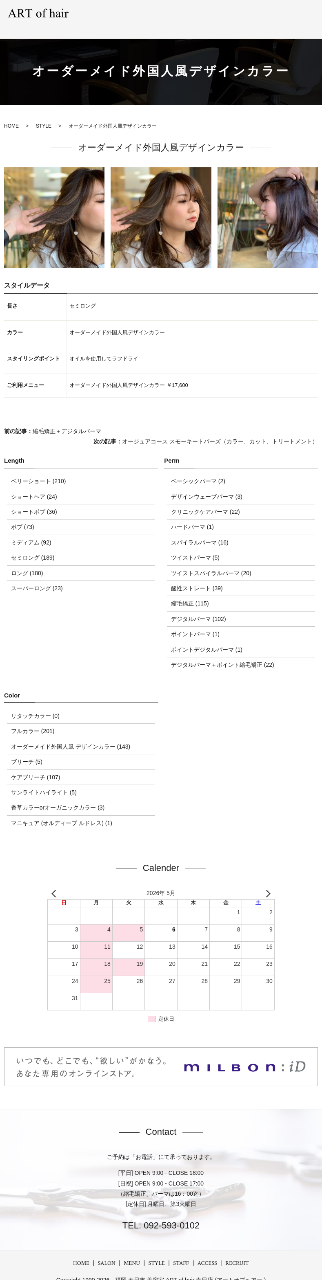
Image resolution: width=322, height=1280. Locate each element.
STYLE (177, 13)
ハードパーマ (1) (192, 516)
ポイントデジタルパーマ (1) (206, 638)
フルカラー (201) (33, 720)
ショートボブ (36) (34, 500)
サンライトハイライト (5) (44, 781)
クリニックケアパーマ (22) (205, 500)
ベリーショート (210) (38, 470)
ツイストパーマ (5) (195, 546)
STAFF (241, 13)
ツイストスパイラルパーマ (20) (211, 561)
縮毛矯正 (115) (190, 592)
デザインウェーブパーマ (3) (206, 485)
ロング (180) (27, 561)
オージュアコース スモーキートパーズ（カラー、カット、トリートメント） (220, 430)
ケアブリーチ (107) (35, 766)
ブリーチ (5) (26, 750)
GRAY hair (209, 13)
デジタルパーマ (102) (198, 607)
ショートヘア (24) (34, 485)
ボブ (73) (22, 516)
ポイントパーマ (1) (195, 623)
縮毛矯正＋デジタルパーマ (67, 420)
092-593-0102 (170, 1214)
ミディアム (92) (31, 531)
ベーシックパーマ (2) (198, 470)
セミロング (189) (33, 546)
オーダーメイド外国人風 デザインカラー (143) (70, 735)
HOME (81, 1251)
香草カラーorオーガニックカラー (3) (57, 796)
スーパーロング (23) (37, 577)
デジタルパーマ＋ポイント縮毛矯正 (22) (222, 653)
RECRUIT (302, 13)
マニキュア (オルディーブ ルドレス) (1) (61, 811)
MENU (150, 13)
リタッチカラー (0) (35, 704)
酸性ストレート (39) (197, 577)
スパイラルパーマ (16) (200, 531)
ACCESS (270, 13)
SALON (122, 13)
